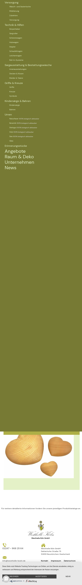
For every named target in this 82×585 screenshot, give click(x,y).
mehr (68, 576)
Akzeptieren (41, 576)
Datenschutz (70, 561)
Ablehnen (13, 576)
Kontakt (44, 561)
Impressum (56, 561)
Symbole (13, 96)
